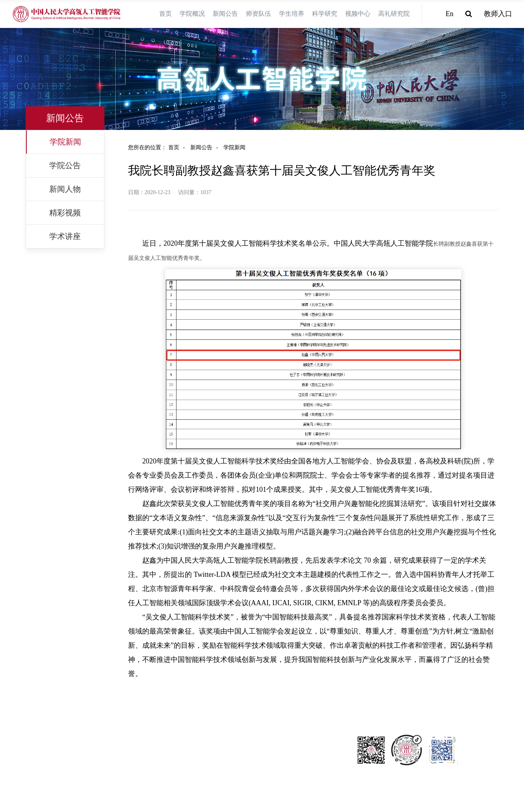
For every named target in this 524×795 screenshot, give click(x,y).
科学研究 (324, 13)
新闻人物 (65, 189)
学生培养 (291, 13)
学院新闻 (65, 141)
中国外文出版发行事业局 (36, 760)
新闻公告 (225, 13)
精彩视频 (65, 212)
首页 (165, 13)
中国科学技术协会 (28, 750)
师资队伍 (258, 13)
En (449, 14)
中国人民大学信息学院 (33, 740)
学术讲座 (65, 236)
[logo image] (67, 14)
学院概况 (192, 13)
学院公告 (65, 165)
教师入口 (498, 14)
